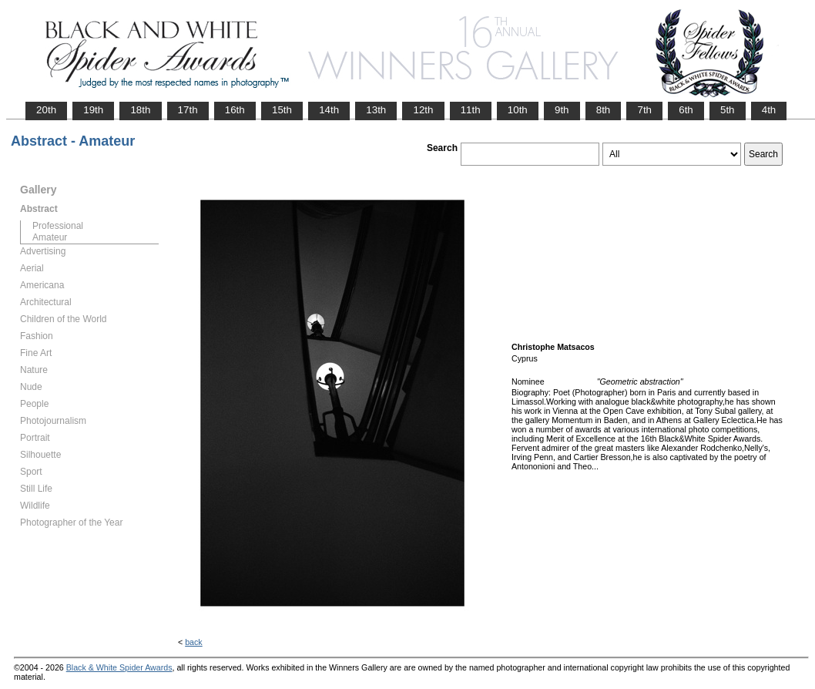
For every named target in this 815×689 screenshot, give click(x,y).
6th (686, 110)
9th (562, 110)
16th (234, 110)
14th (328, 110)
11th (470, 110)
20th (46, 110)
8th (603, 110)
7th (644, 110)
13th (375, 110)
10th (517, 110)
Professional (57, 225)
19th (93, 110)
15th (281, 110)
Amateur (49, 237)
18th (140, 110)
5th (727, 110)
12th (422, 110)
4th (769, 110)
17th (187, 110)
